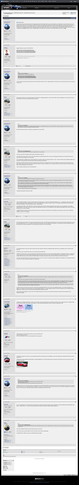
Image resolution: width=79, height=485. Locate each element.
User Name (64, 12)
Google (60, 451)
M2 (24, 1)
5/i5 (17, 1)
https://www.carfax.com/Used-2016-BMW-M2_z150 (25, 50)
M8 (34, 1)
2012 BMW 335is (6, 262)
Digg (41, 451)
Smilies (4, 466)
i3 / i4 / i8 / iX (54, 1)
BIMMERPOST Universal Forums (18, 12)
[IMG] (4, 467)
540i (7, 456)
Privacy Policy (32, 482)
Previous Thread (37, 458)
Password (64, 13)
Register (75, 1)
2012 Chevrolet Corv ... (7, 238)
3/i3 (13, 1)
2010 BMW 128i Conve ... (7, 319)
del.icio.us (23, 452)
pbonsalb (6, 201)
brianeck (6, 355)
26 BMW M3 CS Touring (7, 440)
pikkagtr (6, 333)
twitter (5, 451)
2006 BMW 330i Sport (7, 320)
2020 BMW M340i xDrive (7, 322)
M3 (26, 1)
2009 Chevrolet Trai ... (7, 113)
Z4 (36, 1)
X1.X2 (39, 1)
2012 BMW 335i (6, 265)
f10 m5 (10, 456)
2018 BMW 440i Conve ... (7, 318)
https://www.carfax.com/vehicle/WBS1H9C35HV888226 (26, 51)
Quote (74, 42)
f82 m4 (15, 456)
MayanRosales (7, 22)
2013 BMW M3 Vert (7, 264)
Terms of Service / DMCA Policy (38, 482)
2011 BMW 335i (6, 39)
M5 (30, 1)
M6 (32, 1)
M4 (28, 1)
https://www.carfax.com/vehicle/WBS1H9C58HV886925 (26, 52)
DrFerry (5, 47)
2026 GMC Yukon (6, 263)
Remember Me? (73, 12)
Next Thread (42, 458)
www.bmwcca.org (19, 310)
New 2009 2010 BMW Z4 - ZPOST (8, 12)
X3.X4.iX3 (42, 1)
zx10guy (6, 274)
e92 (8, 456)
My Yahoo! (42, 452)
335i (3, 456)
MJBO (5, 423)
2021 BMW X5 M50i (7, 239)
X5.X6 (46, 1)
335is (5, 456)
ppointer (6, 248)
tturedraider (6, 301)
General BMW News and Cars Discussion (29, 12)
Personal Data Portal (46, 482)
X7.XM (49, 1)
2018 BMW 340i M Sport (7, 321)
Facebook (23, 451)
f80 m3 (12, 456)
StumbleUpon (6, 452)
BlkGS (5, 97)
